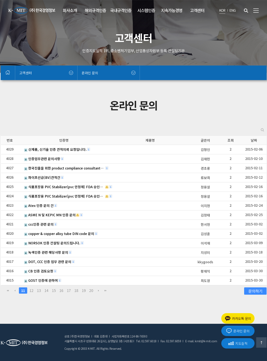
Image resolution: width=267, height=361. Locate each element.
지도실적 (237, 343)
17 (69, 290)
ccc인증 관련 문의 (39, 224)
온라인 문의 (237, 330)
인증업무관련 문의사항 (42, 158)
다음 (98, 290)
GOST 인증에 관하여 (41, 280)
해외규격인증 (95, 10)
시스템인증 (146, 10)
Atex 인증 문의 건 (39, 205)
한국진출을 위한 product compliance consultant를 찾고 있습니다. (64, 168)
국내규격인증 (120, 10)
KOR (222, 10)
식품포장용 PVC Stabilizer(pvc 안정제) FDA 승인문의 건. (64, 186)
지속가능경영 (171, 10)
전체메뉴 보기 (256, 11)
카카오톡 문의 (238, 318)
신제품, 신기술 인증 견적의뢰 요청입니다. (55, 149)
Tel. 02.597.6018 (146, 341)
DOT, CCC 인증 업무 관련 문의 (47, 261)
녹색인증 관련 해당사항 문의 (46, 252)
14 (46, 290)
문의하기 (255, 291)
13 (39, 290)
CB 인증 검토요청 (38, 270)
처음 (8, 290)
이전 (15, 290)
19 (84, 290)
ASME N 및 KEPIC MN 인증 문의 (50, 214)
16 (61, 290)
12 (31, 290)
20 (91, 290)
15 (54, 290)
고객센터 (197, 10)
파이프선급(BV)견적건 (42, 177)
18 (76, 290)
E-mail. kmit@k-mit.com (201, 341)
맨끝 (105, 290)
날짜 (254, 140)
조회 (231, 140)
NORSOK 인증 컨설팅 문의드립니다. (52, 242)
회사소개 (70, 10)
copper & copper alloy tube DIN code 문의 (59, 233)
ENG (232, 10)
